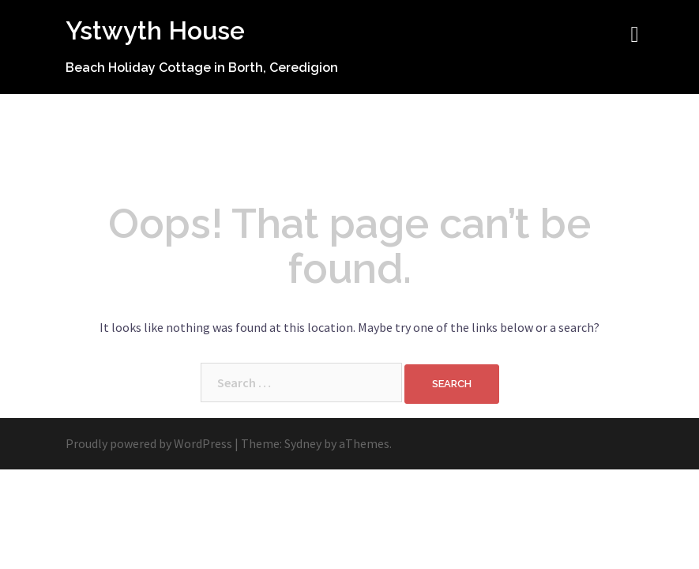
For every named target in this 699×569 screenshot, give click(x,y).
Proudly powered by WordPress (149, 443)
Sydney (302, 443)
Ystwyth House (155, 30)
